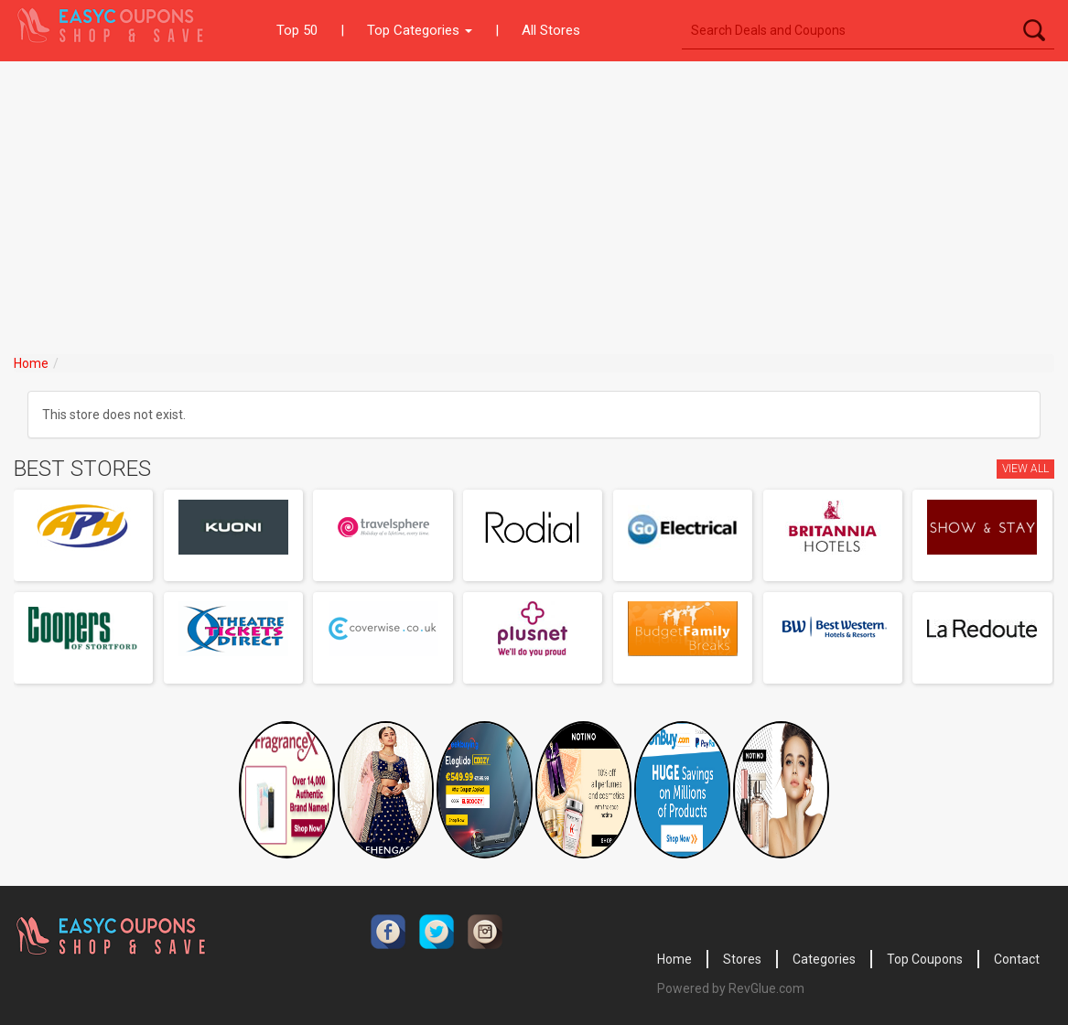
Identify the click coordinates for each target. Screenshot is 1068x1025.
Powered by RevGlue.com (730, 988)
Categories (824, 959)
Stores (742, 959)
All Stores (551, 30)
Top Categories (419, 30)
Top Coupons (925, 959)
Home (31, 363)
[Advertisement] (534, 198)
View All (1025, 468)
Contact (1017, 959)
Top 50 (297, 30)
